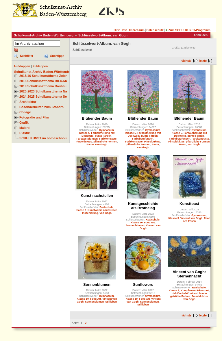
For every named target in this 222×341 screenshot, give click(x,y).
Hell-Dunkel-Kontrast (185, 293)
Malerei (24, 127)
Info (124, 30)
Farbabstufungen (87, 138)
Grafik (24, 122)
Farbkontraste (107, 138)
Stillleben (111, 301)
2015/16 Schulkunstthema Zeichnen (46, 75)
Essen (192, 221)
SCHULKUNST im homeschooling (44, 138)
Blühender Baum (97, 118)
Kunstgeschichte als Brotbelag (143, 205)
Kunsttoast (189, 203)
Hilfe (117, 30)
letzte (203, 60)
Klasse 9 (80, 210)
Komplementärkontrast (195, 290)
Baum (90, 144)
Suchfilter (26, 56)
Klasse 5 (84, 132)
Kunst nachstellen (97, 195)
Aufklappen (22, 66)
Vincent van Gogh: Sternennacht (189, 274)
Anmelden (201, 35)
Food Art (149, 222)
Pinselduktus (84, 141)
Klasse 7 (174, 290)
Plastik (24, 133)
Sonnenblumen (135, 225)
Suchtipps (57, 56)
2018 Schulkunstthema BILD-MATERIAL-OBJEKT (56, 81)
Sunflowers (143, 284)
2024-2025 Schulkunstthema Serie (45, 96)
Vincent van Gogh (191, 218)
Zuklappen (40, 66)
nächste (186, 60)
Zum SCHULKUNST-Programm (187, 30)
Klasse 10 (137, 222)
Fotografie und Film (34, 117)
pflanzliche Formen (105, 141)
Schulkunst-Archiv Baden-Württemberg (43, 35)
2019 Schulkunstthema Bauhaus (43, 86)
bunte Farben (103, 135)
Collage (25, 112)
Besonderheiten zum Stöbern (41, 107)
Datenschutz (154, 30)
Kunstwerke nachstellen (102, 210)
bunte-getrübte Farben (188, 295)
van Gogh (101, 144)
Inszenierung (90, 213)
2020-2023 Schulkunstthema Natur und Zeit (51, 91)
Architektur (27, 101)
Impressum (136, 30)
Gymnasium (106, 130)
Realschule (106, 207)
